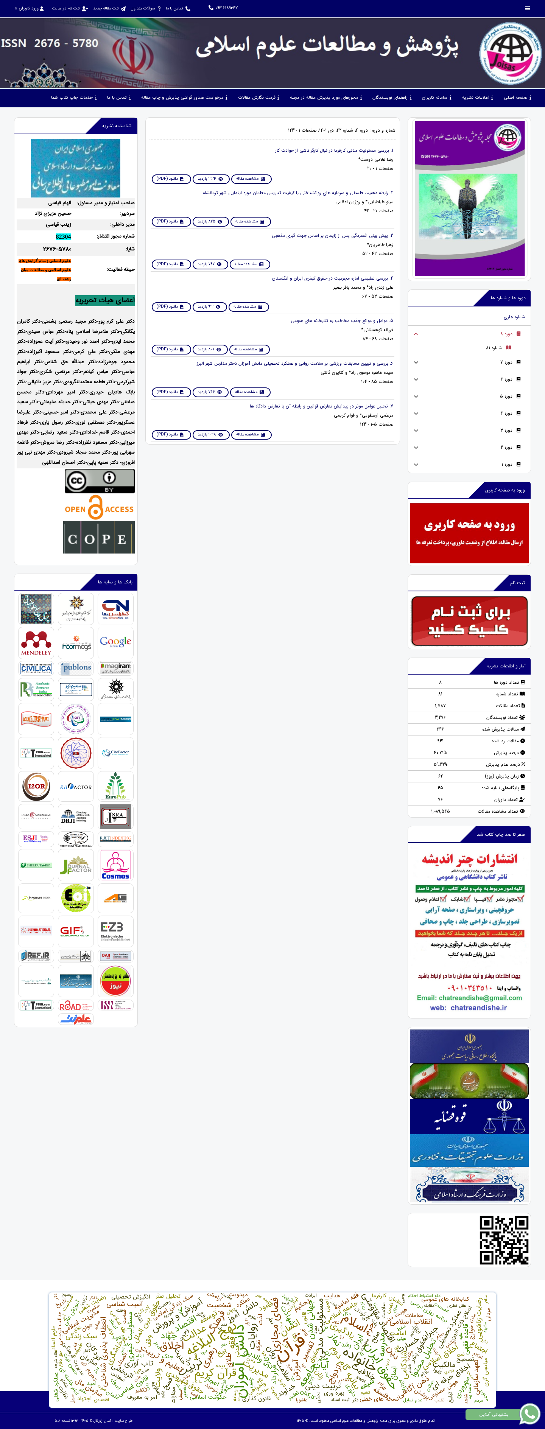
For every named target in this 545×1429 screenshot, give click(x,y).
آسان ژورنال (102, 1421)
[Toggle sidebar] (527, 8)
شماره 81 (498, 347)
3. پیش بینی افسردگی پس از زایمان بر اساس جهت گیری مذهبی (332, 235)
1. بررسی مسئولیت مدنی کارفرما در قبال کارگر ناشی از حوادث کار (334, 150)
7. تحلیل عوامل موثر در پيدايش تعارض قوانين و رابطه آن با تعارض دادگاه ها (321, 406)
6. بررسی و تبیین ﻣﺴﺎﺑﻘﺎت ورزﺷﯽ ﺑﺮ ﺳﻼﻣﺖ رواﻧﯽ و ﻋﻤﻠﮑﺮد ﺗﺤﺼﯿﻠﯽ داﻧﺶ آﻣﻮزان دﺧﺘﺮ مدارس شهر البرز (295, 363)
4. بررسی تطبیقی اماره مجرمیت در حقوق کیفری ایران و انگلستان (332, 278)
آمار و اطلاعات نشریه (506, 666)
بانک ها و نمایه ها (115, 582)
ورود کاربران (29, 8)
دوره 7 (510, 362)
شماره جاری (514, 316)
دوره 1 (511, 464)
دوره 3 (510, 430)
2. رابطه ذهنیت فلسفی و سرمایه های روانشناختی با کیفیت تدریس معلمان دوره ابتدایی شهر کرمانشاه (298, 192)
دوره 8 (510, 333)
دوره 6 (511, 379)
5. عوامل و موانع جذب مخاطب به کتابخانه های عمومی (342, 320)
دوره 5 (510, 396)
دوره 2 (511, 447)
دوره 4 (510, 413)
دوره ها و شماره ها (508, 298)
